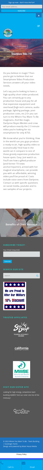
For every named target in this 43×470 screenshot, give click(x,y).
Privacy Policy (21, 454)
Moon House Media (29, 446)
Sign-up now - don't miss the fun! (21, 2)
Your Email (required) (21, 253)
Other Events (21, 46)
